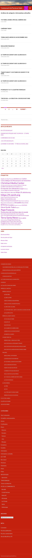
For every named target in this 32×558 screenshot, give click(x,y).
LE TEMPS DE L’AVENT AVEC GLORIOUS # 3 (13, 63)
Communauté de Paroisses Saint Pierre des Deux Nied (12, 8)
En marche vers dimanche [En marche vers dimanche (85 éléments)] (10, 188)
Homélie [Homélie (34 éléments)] (2, 190)
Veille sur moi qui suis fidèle (11, 373)
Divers (2, 427)
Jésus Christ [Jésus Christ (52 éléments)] (25, 202)
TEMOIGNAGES (5, 480)
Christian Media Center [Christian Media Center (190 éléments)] (12, 183)
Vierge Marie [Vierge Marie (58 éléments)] (11, 220)
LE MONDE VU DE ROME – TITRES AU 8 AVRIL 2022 (14, 143)
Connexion (3, 527)
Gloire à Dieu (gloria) (9, 306)
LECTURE (3, 456)
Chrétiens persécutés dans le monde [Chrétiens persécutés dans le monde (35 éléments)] (9, 185)
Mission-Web (4, 240)
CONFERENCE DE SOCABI (8, 138)
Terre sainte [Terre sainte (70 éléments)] (22, 218)
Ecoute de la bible (5, 398)
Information (4, 451)
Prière (2, 471)
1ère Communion (5, 415)
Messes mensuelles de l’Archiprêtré (11, 270)
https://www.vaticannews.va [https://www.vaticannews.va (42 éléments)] (7, 202)
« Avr (2, 168)
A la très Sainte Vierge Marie (11, 392)
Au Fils (5, 389)
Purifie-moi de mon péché (10, 367)
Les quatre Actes (8, 312)
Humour (4, 436)
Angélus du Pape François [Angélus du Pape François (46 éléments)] (7, 179)
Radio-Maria (4, 252)
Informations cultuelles (7, 453)
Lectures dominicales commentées (10, 279)
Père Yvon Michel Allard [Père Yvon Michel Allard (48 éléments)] (7, 215)
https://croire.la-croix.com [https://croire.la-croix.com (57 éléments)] (12, 190)
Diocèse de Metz (5, 234)
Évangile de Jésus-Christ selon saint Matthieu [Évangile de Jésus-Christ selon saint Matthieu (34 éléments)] (10, 224)
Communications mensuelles (8, 273)
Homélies (3, 282)
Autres (2, 421)
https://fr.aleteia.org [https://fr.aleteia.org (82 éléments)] (23, 192)
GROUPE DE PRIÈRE (5, 404)
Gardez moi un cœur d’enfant (12, 331)
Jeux (3, 439)
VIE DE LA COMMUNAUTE (8, 486)
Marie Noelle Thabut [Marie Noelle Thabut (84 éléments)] (8, 207)
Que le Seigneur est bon (10, 364)
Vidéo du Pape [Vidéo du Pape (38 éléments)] (4, 220)
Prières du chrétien (6, 288)
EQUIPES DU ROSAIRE (5, 401)
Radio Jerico (4, 243)
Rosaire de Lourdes (9, 334)
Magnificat (7, 322)
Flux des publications (6, 530)
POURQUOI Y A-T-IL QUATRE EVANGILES (13, 89)
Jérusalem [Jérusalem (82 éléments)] (17, 203)
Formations (4, 445)
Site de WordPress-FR (6, 536)
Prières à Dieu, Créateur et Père (12, 340)
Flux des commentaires (7, 533)
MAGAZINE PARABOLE (8, 46)
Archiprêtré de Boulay (6, 246)
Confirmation (4, 424)
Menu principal (30, 8)
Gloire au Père (8, 297)
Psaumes (4, 352)
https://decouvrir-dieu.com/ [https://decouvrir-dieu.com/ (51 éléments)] (8, 192)
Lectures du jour (5, 249)
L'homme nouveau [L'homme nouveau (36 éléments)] (18, 205)
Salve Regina (7, 325)
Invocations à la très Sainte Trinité (13, 343)
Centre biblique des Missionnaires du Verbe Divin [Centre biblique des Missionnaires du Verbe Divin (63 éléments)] (15, 180)
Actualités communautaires (8, 285)
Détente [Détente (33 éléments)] (21, 186)
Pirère (2, 468)
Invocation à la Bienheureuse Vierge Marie (15, 349)
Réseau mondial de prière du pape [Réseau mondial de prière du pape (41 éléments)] (21, 215)
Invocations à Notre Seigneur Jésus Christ (15, 346)
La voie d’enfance (8, 380)
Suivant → (23, 109)
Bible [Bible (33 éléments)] (20, 178)
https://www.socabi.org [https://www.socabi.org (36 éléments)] (24, 200)
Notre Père (7, 294)
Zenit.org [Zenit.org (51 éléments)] (17, 220)
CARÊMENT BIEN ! (6, 28)
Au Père (6, 386)
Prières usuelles (6, 291)
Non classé (3, 459)
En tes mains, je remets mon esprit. (13, 361)
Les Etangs (4, 501)
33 (16, 109)
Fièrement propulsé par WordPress (8, 556)
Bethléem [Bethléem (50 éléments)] (16, 179)
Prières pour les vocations (11, 395)
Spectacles (4, 477)
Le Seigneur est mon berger (11, 358)
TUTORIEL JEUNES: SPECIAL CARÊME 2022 (13, 20)
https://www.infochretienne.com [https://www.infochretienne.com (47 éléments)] (9, 197)
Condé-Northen (6, 492)
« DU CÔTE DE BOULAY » (7, 141)
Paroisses (3, 462)
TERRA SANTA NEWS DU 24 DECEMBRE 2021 (14, 37)
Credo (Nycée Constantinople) (12, 303)
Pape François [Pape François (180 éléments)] (7, 209)
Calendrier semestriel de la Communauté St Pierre (15, 267)
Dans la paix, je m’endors (10, 355)
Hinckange (4, 498)
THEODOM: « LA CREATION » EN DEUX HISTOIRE (15, 98)
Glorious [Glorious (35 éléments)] (26, 188)
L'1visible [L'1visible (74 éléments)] (10, 205)
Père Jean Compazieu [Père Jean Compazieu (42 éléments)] (19, 214)
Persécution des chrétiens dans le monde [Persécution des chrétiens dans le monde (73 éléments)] (14, 212)
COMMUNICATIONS (7, 276)
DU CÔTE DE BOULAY (6, 130)
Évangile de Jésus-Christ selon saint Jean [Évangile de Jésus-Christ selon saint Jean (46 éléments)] (11, 221)
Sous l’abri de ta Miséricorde (11, 328)
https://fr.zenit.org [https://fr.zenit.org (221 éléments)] (10, 194)
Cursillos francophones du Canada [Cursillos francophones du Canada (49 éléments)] (10, 186)
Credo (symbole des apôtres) (11, 300)
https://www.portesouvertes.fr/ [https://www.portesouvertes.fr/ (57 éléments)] (9, 200)
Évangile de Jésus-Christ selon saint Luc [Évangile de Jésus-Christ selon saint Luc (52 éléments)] (11, 223)
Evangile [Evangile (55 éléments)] (21, 188)
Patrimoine (3, 465)
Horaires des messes (6, 264)
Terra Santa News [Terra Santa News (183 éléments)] (9, 217)
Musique (4, 442)
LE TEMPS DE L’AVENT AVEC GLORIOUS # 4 (13, 54)
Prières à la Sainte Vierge (8, 316)
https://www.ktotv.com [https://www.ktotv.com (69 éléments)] (8, 199)
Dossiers (4, 433)
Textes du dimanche (6, 483)
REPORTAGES (4, 474)
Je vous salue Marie (9, 319)
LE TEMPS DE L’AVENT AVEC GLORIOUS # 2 (13, 81)
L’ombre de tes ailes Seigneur (11, 370)
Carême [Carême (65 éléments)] (24, 179)
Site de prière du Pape (6, 237)
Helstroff (4, 495)
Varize (3, 504)
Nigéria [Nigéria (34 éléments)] (17, 207)
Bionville (4, 489)
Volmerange (5, 507)
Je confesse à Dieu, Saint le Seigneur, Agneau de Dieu (17, 309)
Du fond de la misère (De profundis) (13, 376)
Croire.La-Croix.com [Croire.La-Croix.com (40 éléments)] (21, 185)
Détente (4, 430)
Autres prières (6, 383)
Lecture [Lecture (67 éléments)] (24, 205)
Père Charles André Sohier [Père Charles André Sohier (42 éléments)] (7, 214)
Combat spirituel (6, 337)
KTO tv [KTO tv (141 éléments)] (4, 205)
